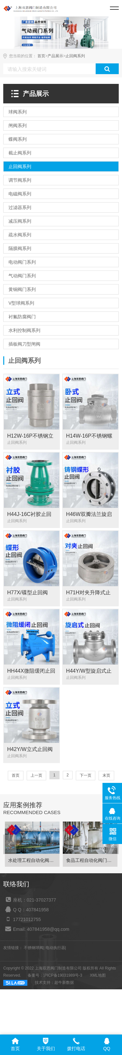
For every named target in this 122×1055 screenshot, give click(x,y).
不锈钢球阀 (33, 950)
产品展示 (55, 56)
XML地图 (98, 977)
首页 (41, 56)
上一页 (36, 775)
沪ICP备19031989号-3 (62, 977)
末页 (106, 775)
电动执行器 (55, 950)
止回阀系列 (75, 56)
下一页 (85, 775)
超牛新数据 (64, 984)
